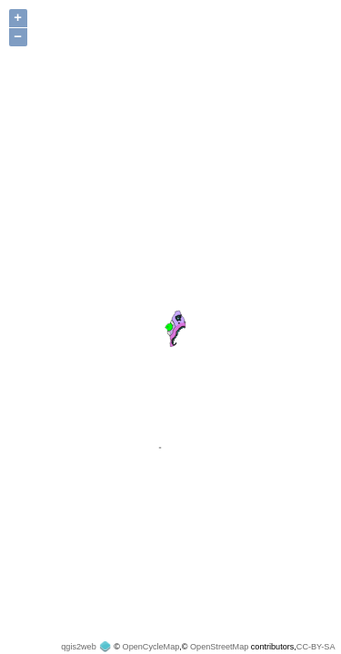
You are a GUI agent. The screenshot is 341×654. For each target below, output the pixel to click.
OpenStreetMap (219, 646)
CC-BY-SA (316, 646)
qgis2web (78, 646)
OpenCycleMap (151, 646)
